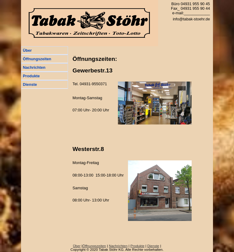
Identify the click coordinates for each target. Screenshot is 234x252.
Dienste (30, 84)
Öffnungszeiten (37, 59)
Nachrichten (34, 67)
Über (27, 50)
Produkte (31, 76)
